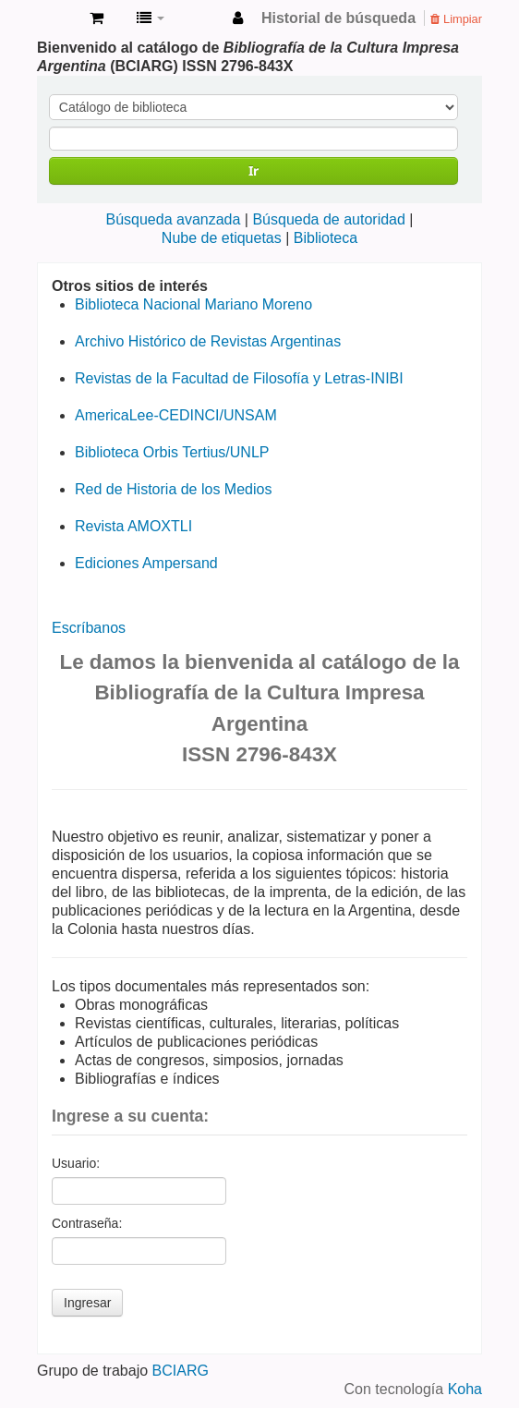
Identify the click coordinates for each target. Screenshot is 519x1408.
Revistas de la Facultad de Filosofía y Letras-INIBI (239, 378)
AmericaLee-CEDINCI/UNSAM (176, 415)
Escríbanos (89, 628)
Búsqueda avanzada (172, 219)
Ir (253, 170)
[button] (96, 18)
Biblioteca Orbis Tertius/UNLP (172, 452)
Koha (465, 1389)
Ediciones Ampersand (146, 563)
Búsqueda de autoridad (328, 219)
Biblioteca (325, 238)
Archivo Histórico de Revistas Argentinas (208, 341)
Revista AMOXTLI (133, 526)
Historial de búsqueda (338, 18)
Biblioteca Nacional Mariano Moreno (193, 304)
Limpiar (456, 19)
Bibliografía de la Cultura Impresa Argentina (56, 19)
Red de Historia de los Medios (173, 489)
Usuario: (76, 1163)
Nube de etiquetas (222, 238)
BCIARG (180, 1370)
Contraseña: (87, 1223)
